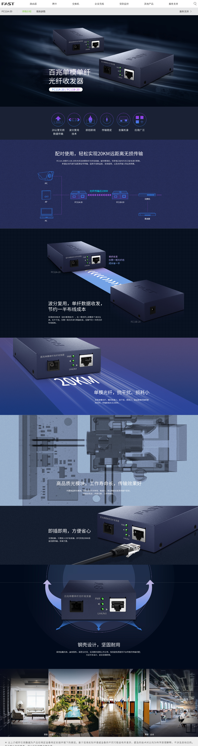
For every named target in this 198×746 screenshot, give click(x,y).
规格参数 (41, 11)
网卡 (54, 3)
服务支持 (173, 3)
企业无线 (99, 3)
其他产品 (148, 3)
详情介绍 (26, 11)
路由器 (33, 3)
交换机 (75, 3)
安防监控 (124, 3)
